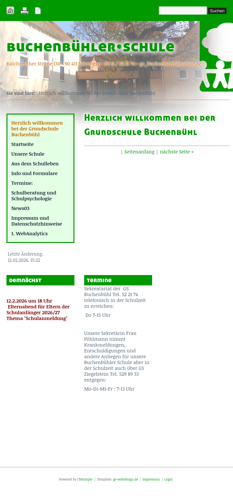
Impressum (151, 479)
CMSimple (84, 479)
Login (168, 479)
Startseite (22, 144)
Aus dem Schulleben (35, 163)
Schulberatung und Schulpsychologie (33, 195)
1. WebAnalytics (29, 233)
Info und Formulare (34, 173)
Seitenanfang (139, 151)
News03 (20, 208)
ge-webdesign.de (125, 479)
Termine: (22, 183)
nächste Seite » (177, 151)
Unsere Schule (27, 153)
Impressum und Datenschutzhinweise (36, 221)
